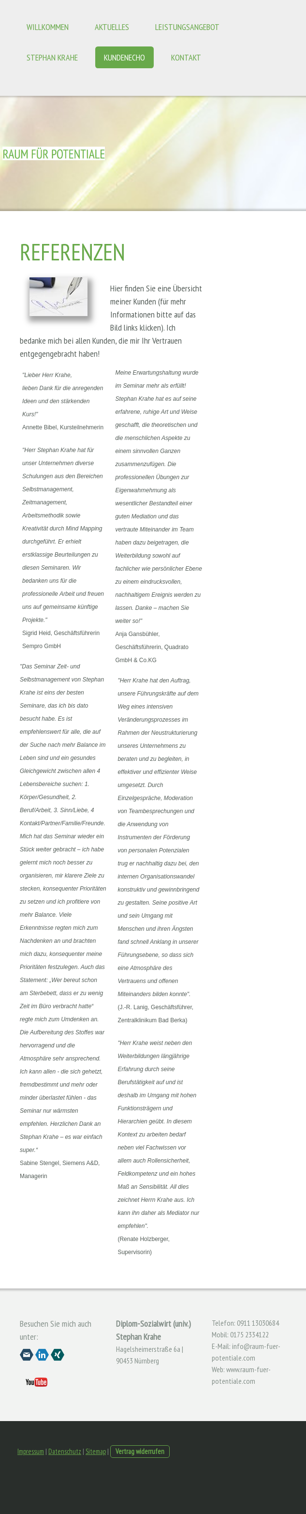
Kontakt (186, 57)
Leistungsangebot (187, 26)
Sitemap (96, 1451)
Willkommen (48, 26)
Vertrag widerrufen (140, 1451)
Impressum (30, 1451)
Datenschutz (64, 1451)
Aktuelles (112, 26)
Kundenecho (124, 57)
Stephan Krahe (52, 57)
